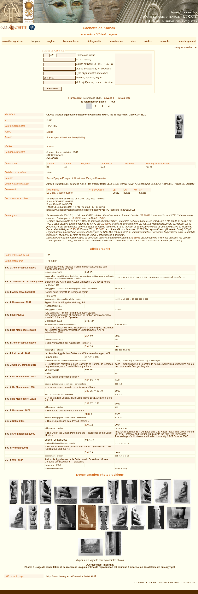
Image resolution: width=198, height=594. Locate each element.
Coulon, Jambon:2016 (24, 366)
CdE (87, 381)
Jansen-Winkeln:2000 (24, 344)
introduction (116, 41)
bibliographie (94, 41)
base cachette (71, 41)
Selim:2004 (18, 422)
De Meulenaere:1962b (24, 400)
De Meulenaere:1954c (24, 378)
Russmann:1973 (21, 412)
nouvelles (165, 41)
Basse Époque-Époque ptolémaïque (65, 179)
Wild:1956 (17, 462)
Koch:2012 (18, 316)
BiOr (87, 337)
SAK (87, 348)
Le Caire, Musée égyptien (60, 194)
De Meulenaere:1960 (23, 388)
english (51, 41)
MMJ (87, 415)
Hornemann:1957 (21, 304)
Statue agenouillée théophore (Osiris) (65, 139)
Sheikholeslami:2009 (23, 435)
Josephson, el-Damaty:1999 (27, 283)
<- (75, 99)
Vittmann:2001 (20, 449)
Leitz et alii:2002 (21, 355)
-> (109, 99)
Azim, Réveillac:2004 (23, 293)
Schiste (50, 148)
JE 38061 (77, 219)
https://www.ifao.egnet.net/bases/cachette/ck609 (71, 578)
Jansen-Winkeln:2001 (24, 269)
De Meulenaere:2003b (24, 331)
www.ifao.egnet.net (12, 41)
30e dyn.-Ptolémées (96, 179)
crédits (147, 41)
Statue (49, 133)
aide (133, 41)
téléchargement (187, 41)
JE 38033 (145, 217)
